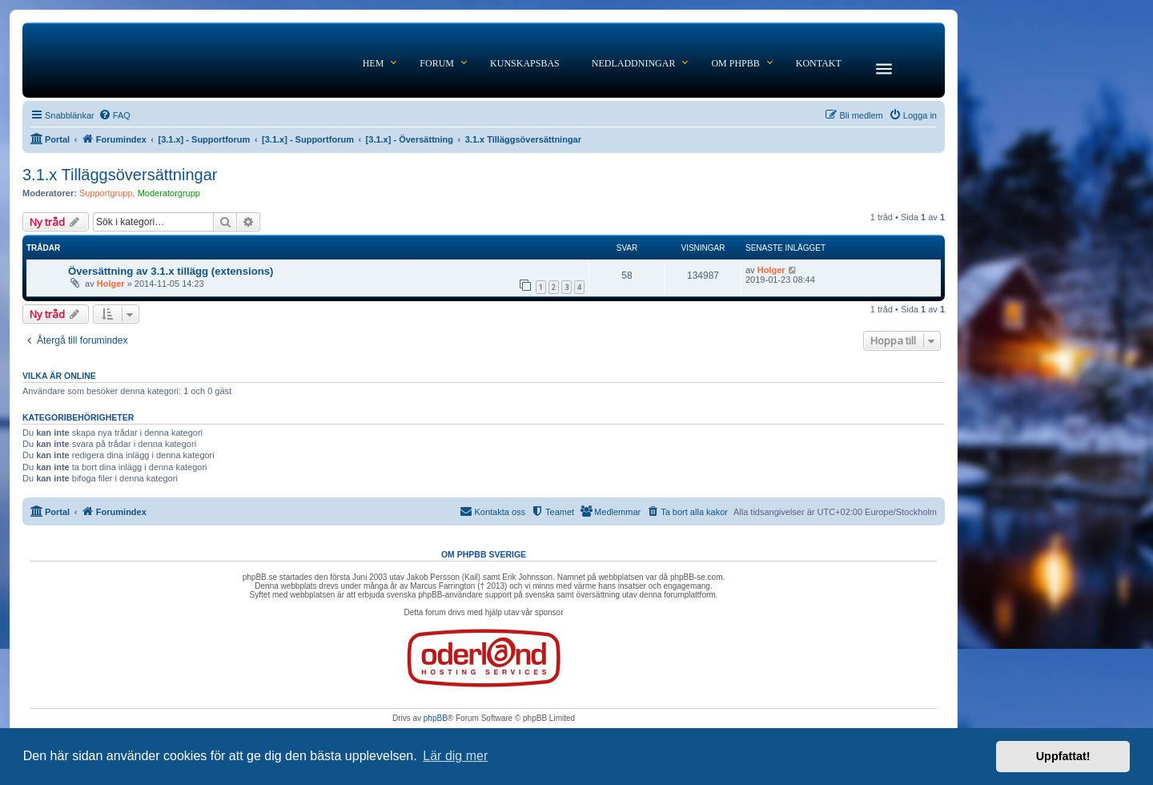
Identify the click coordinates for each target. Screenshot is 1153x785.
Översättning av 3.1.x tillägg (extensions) (171, 271)
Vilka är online (59, 375)
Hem (373, 63)
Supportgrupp (106, 193)
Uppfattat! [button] (1063, 756)
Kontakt (819, 63)
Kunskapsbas (525, 63)
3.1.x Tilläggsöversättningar (119, 174)
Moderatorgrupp (169, 193)
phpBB (436, 718)
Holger (111, 283)
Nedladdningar (634, 63)
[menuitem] (114, 115)
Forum (437, 63)
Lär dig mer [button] (455, 756)
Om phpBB (735, 63)
